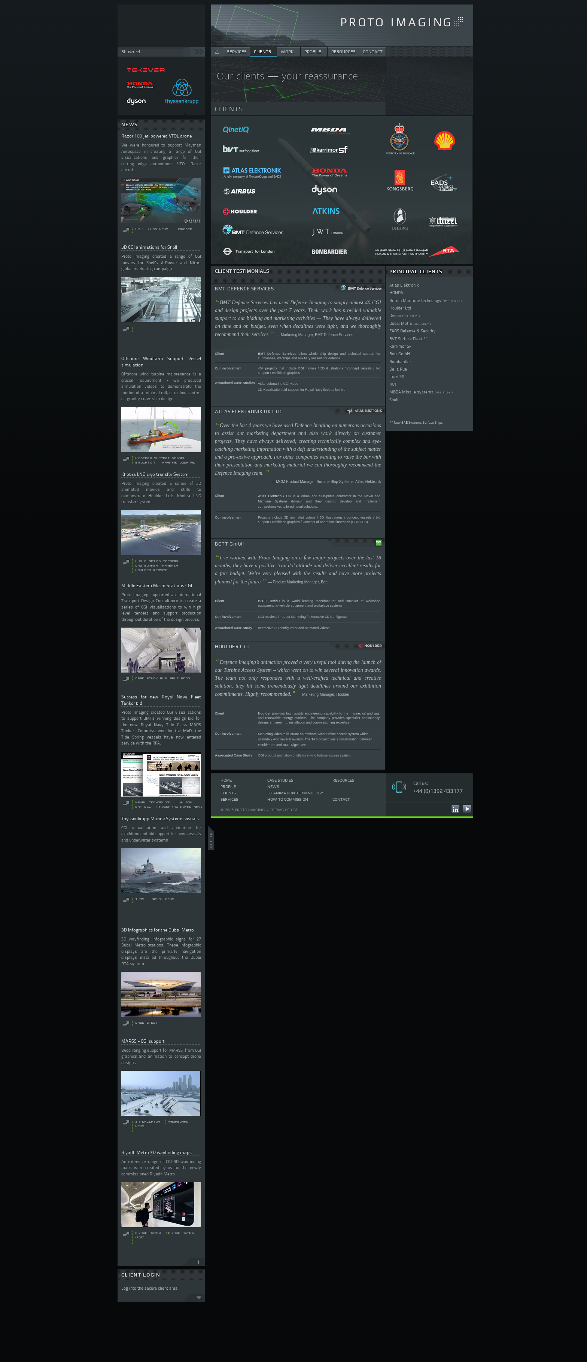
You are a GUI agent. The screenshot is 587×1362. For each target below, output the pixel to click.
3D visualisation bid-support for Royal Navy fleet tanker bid (302, 390)
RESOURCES (343, 51)
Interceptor (148, 1121)
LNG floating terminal (158, 561)
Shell (393, 399)
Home (226, 780)
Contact (341, 799)
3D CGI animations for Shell (149, 247)
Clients (228, 793)
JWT (393, 384)
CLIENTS (262, 51)
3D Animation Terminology (295, 793)
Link (139, 229)
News (273, 786)
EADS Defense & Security (412, 330)
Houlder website (152, 570)
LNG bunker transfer (157, 565)
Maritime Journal (178, 462)
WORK (287, 51)
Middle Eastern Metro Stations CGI (156, 585)
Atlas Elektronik (404, 285)
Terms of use (284, 809)
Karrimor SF (400, 346)
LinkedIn (184, 229)
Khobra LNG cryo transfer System (155, 474)
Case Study (147, 1022)
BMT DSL (143, 807)
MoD (187, 730)
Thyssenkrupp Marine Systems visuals (160, 818)
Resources (343, 780)
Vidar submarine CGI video (278, 384)
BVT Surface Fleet (405, 338)
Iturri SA (396, 376)
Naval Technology (153, 802)
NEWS (129, 124)
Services (229, 799)
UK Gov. (186, 802)
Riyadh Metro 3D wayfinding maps (156, 1152)
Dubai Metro (400, 323)
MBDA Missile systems (411, 392)
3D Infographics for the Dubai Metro (157, 930)
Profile (228, 786)
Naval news (163, 899)
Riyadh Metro (148, 1233)
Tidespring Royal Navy (181, 807)
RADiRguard (178, 1121)
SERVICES (237, 51)
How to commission (287, 799)
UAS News (159, 229)
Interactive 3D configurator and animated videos (293, 628)
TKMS (140, 899)
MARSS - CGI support (143, 1041)
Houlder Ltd (400, 308)
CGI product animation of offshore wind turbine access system (304, 755)
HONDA (396, 292)
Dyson (395, 315)
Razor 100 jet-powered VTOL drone (156, 136)
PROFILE (312, 51)
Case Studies (280, 780)
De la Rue (398, 369)
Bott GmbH (399, 353)
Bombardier (400, 361)
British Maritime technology (415, 300)
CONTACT (373, 51)
